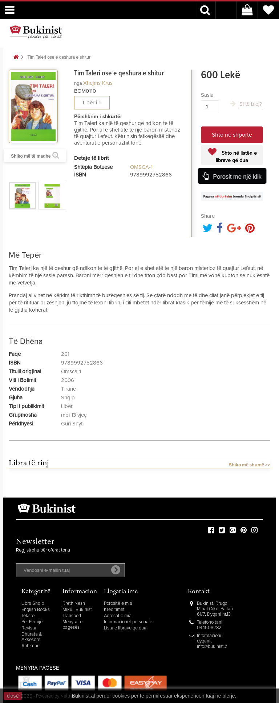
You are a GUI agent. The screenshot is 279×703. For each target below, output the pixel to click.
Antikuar (30, 646)
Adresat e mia (118, 615)
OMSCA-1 (141, 167)
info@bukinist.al (213, 646)
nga (78, 83)
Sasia (207, 95)
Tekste (28, 615)
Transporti (72, 615)
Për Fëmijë (32, 622)
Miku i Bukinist (77, 609)
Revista (28, 628)
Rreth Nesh (73, 603)
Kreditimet (114, 609)
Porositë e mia (118, 603)
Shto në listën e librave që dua (236, 157)
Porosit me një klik (237, 176)
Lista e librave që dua (125, 628)
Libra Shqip (32, 603)
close (13, 696)
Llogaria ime (121, 592)
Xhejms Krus (98, 83)
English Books (35, 609)
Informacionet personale (128, 622)
